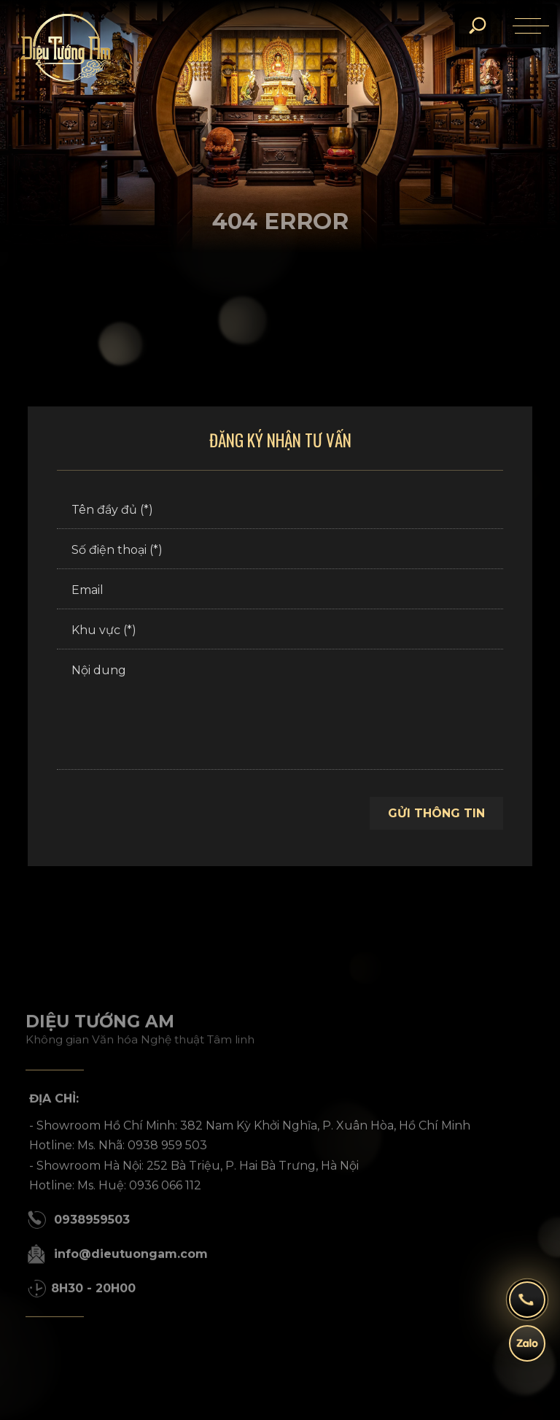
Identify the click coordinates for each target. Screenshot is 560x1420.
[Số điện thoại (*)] (279, 551)
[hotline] (527, 1307)
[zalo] (527, 1350)
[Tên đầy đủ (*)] (279, 511)
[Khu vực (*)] (279, 631)
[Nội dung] (279, 711)
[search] (476, 25)
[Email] (279, 591)
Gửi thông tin (436, 813)
